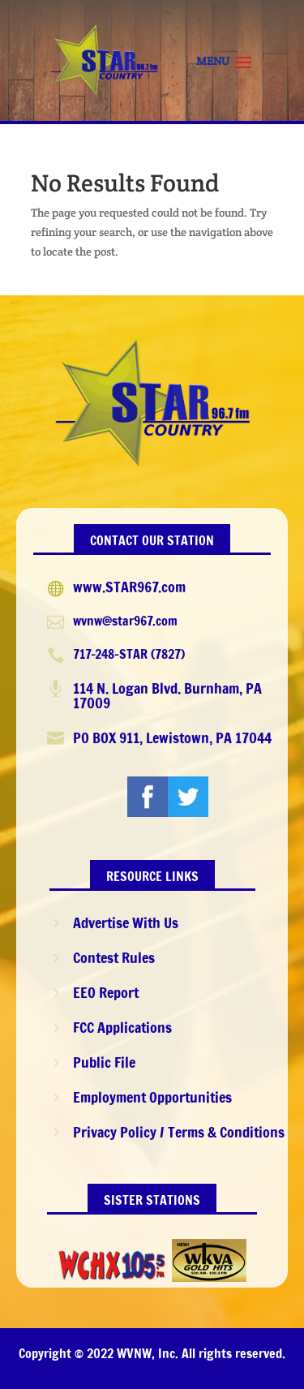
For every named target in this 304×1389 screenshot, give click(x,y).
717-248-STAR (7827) (129, 654)
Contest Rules (114, 957)
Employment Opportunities (152, 1096)
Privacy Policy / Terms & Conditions (179, 1131)
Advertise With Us (125, 922)
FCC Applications (122, 1027)
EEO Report (106, 992)
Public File (104, 1062)
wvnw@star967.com (125, 621)
